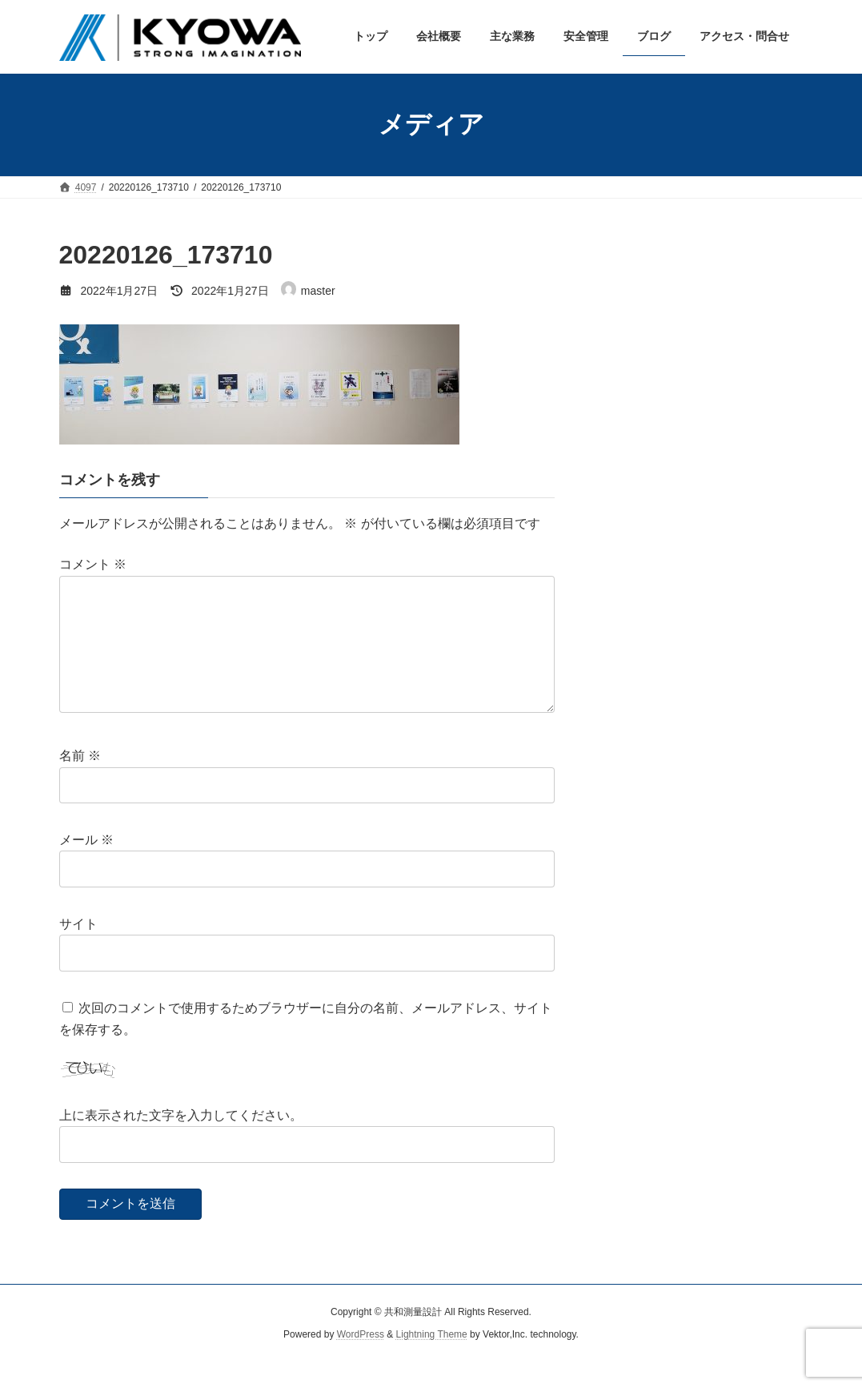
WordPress (360, 1360)
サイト (78, 949)
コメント (92, 564)
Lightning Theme (431, 1360)
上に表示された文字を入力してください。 (181, 1141)
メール (86, 865)
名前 (80, 781)
